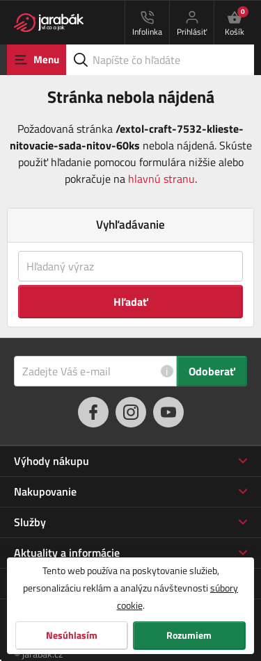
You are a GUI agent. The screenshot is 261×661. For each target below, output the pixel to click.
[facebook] (93, 412)
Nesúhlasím (71, 635)
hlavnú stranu (161, 178)
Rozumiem (189, 635)
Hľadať (130, 301)
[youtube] (168, 412)
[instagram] (131, 412)
